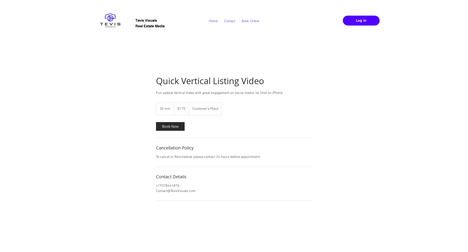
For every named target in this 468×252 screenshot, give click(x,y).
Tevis (140, 20)
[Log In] (361, 20)
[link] (170, 126)
